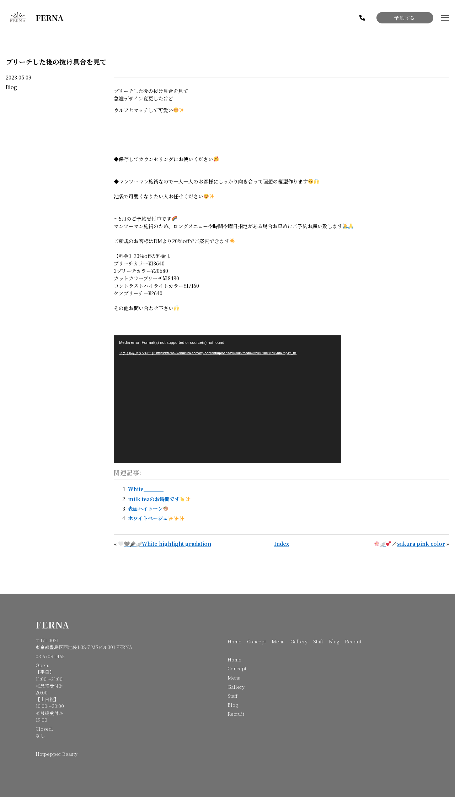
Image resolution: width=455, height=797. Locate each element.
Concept (256, 641)
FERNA (52, 624)
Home (234, 641)
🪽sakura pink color (409, 543)
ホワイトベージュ (156, 518)
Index (281, 543)
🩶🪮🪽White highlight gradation (164, 543)
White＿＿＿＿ (146, 489)
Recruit (353, 641)
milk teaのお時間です (159, 498)
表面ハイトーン (148, 508)
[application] (227, 399)
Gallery (298, 641)
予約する (404, 17)
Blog (11, 86)
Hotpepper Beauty (56, 754)
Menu (278, 641)
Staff (318, 641)
